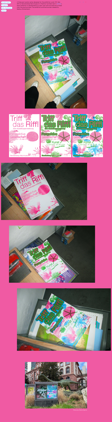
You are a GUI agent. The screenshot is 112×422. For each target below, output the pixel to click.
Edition (59, 3)
